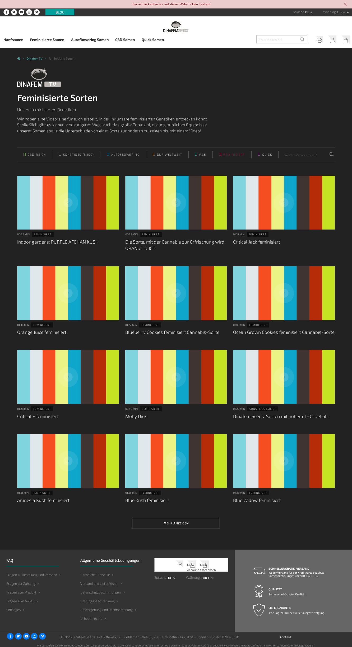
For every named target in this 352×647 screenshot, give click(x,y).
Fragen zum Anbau (20, 597)
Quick (267, 158)
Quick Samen (153, 39)
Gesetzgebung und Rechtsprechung (106, 606)
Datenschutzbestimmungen (100, 588)
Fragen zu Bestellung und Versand (31, 571)
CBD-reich (37, 158)
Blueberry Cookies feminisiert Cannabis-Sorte (168, 332)
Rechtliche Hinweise (95, 571)
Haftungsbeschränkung (97, 597)
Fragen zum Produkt (21, 588)
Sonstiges (13, 606)
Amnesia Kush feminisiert (41, 498)
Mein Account (329, 40)
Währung (329, 12)
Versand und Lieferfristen (99, 580)
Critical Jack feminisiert (255, 244)
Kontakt (285, 633)
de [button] (307, 12)
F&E (202, 158)
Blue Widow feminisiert (255, 498)
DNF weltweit (169, 158)
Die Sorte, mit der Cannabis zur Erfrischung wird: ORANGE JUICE (171, 247)
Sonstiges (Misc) (78, 158)
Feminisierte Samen (47, 39)
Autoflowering (125, 158)
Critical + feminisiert (36, 415)
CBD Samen (125, 39)
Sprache (298, 12)
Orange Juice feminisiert (40, 332)
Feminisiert (234, 158)
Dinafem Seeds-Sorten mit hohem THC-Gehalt (277, 415)
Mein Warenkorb (344, 40)
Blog (60, 12)
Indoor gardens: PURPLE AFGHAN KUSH (54, 244)
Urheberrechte (91, 615)
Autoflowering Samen (90, 39)
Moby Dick (135, 415)
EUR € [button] (341, 12)
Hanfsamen (13, 39)
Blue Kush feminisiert (145, 498)
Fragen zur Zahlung (20, 580)
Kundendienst (314, 40)
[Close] (345, 4)
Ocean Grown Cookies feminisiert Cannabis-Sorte (280, 332)
